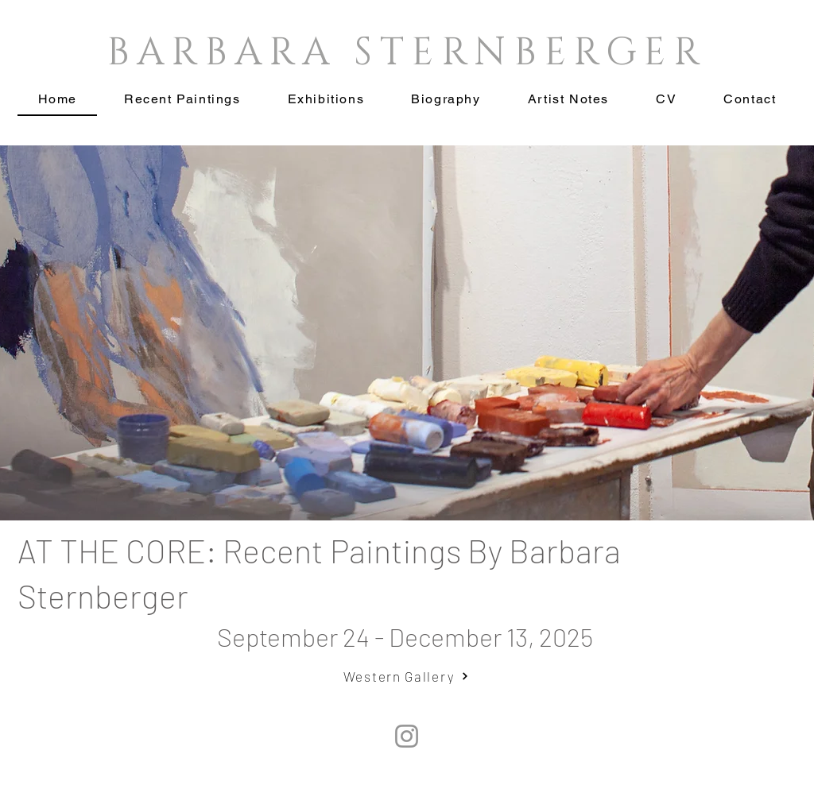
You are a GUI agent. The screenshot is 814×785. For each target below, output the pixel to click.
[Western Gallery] (406, 676)
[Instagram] (406, 736)
